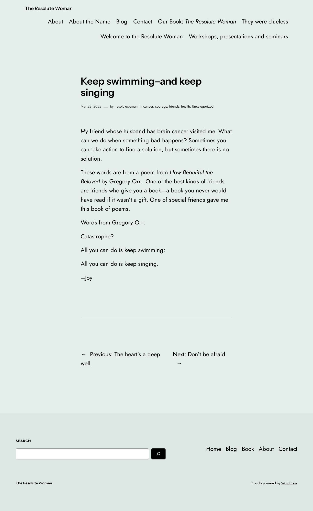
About (55, 21)
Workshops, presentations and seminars (238, 36)
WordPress (289, 483)
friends (174, 106)
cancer (148, 106)
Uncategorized (202, 106)
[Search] (158, 453)
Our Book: (197, 21)
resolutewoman (126, 106)
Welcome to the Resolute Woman (142, 36)
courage (161, 106)
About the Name (89, 21)
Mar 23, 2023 (91, 106)
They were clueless (265, 21)
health (185, 106)
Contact (142, 21)
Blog (121, 21)
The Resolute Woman (49, 8)
